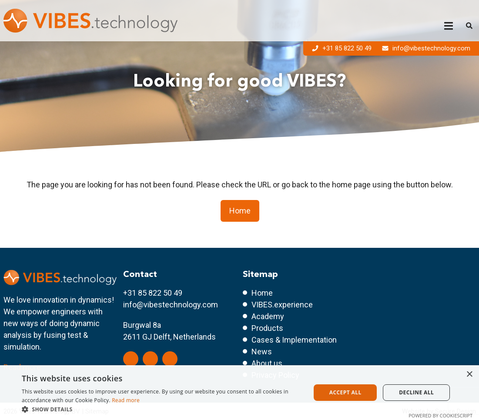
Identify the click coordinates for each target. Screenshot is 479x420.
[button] (162, 409)
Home (240, 210)
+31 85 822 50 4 (150, 292)
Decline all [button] (416, 392)
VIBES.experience (282, 304)
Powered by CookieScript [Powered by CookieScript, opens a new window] (440, 415)
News (261, 351)
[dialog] (239, 392)
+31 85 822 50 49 (342, 48)
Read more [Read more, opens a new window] (126, 400)
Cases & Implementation (294, 339)
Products (267, 328)
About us (266, 363)
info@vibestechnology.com (426, 48)
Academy (267, 316)
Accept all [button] (345, 392)
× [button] (469, 374)
